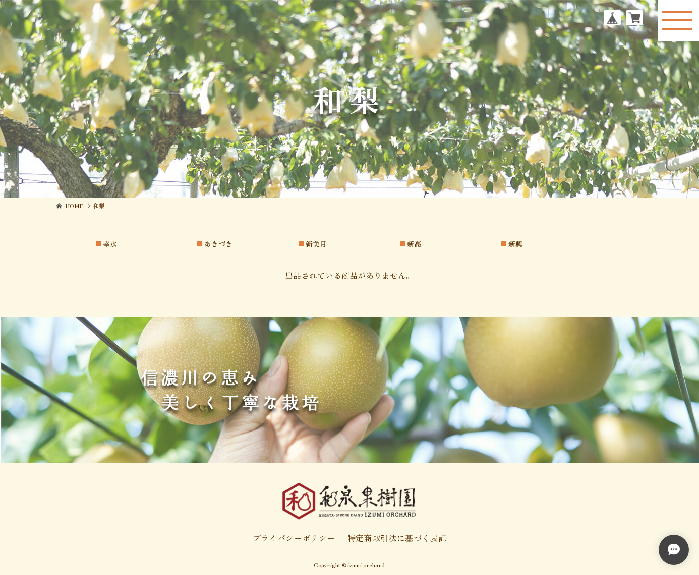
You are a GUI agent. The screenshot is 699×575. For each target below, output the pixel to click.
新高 (414, 243)
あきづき (218, 243)
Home (74, 205)
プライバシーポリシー (294, 538)
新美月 (316, 243)
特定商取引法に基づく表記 (397, 538)
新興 (515, 243)
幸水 (110, 243)
